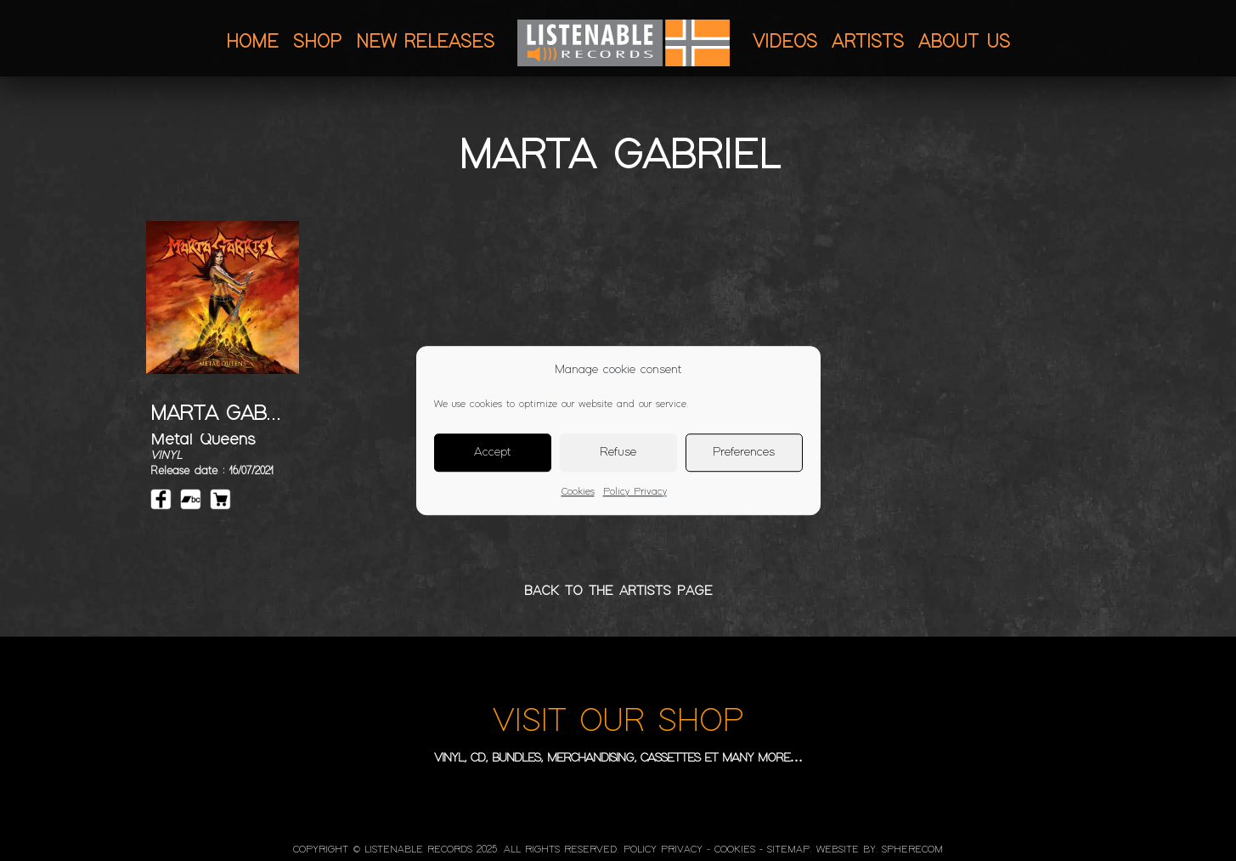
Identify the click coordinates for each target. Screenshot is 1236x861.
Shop (317, 42)
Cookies (578, 492)
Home (252, 42)
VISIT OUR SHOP (618, 721)
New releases (425, 42)
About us (964, 42)
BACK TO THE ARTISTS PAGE (618, 591)
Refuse (618, 452)
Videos (785, 42)
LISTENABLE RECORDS (418, 850)
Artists (868, 42)
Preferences (744, 452)
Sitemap (788, 850)
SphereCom (912, 850)
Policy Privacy (635, 492)
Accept (492, 452)
